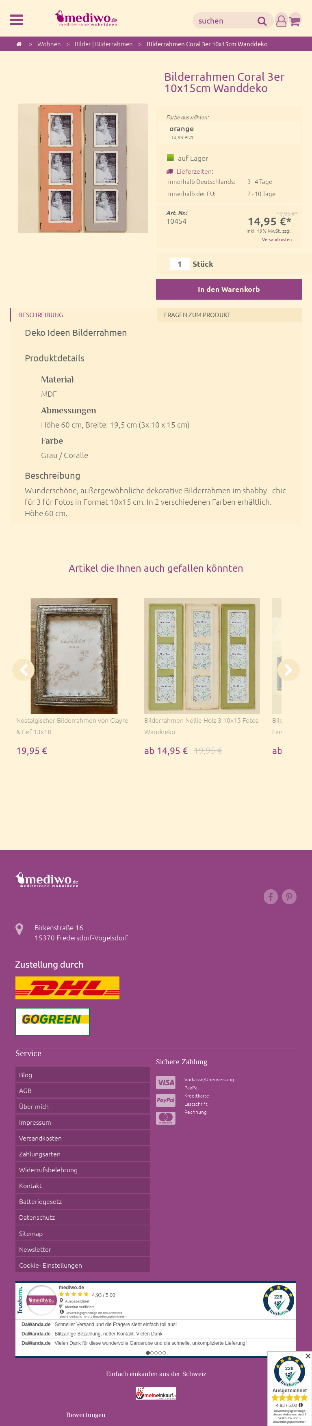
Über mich (31, 1099)
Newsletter (32, 1191)
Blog (22, 1079)
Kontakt (27, 1150)
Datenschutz (35, 1171)
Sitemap (28, 1181)
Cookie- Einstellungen (48, 1201)
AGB (22, 1089)
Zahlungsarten (38, 1130)
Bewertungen (85, 1349)
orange (181, 132)
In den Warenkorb (229, 289)
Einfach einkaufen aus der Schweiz (156, 1308)
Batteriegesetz (38, 1160)
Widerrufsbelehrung (46, 1140)
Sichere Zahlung (184, 1069)
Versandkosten (275, 239)
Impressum (32, 1110)
